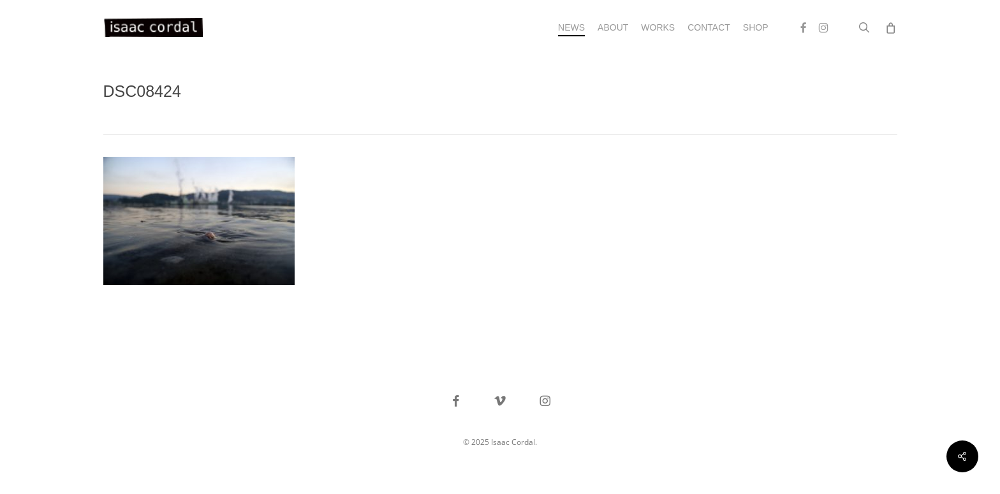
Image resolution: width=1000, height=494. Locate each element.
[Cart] (890, 27)
